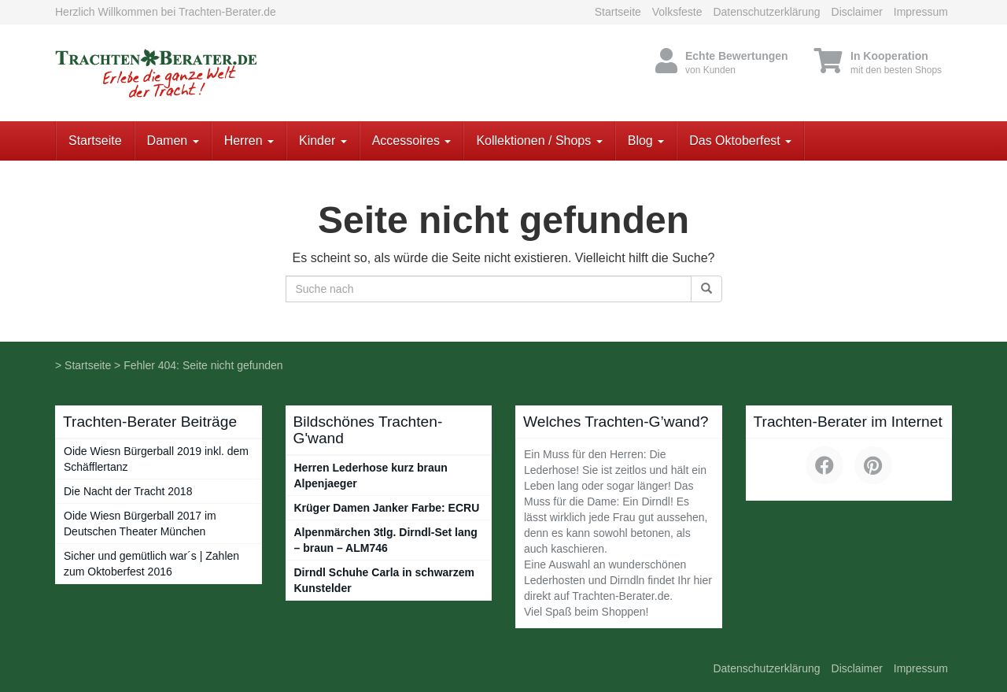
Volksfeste (677, 12)
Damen (173, 140)
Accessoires (412, 140)
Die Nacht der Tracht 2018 (128, 491)
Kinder (323, 140)
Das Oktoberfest (740, 140)
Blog (646, 140)
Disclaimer (857, 12)
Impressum (921, 12)
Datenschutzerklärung (766, 12)
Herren (249, 140)
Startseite (618, 12)
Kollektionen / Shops (539, 140)
